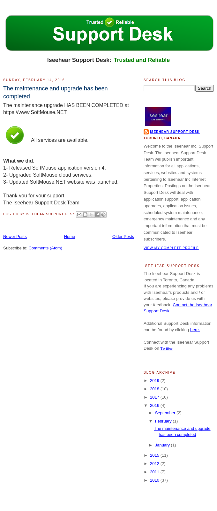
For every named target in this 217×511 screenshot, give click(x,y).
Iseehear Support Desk (175, 131)
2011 (155, 471)
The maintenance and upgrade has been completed (55, 92)
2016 (155, 405)
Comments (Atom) (45, 248)
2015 (155, 455)
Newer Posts (15, 236)
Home (69, 236)
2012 (155, 463)
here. (195, 329)
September (165, 412)
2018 (155, 388)
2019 (155, 380)
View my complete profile (171, 248)
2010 (155, 480)
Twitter (167, 348)
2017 (155, 397)
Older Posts (123, 236)
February (164, 421)
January (163, 445)
